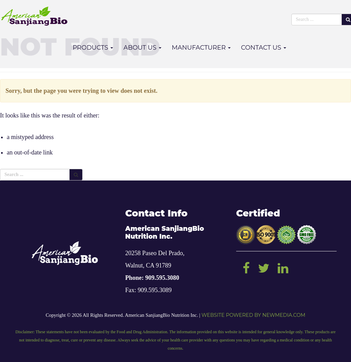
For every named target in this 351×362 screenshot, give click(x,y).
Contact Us (263, 47)
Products (93, 47)
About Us (142, 47)
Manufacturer (201, 47)
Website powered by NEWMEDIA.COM (253, 315)
